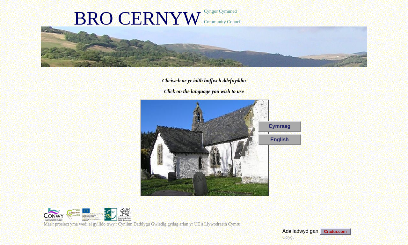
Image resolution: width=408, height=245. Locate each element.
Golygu (288, 237)
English (279, 139)
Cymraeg (279, 126)
